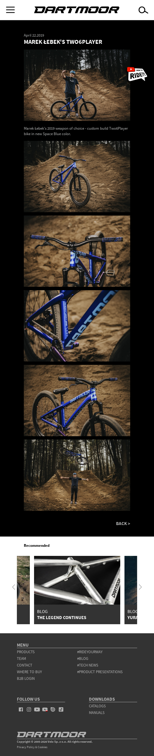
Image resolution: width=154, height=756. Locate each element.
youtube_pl (45, 709)
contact (24, 665)
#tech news (87, 665)
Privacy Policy (26, 747)
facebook (21, 709)
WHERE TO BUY (29, 671)
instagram (29, 709)
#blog (82, 658)
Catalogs (97, 706)
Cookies (42, 747)
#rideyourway (89, 651)
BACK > (123, 523)
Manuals (97, 712)
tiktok (61, 709)
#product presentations (100, 671)
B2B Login (26, 678)
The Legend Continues (61, 617)
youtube (37, 709)
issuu (53, 709)
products (26, 651)
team (21, 658)
